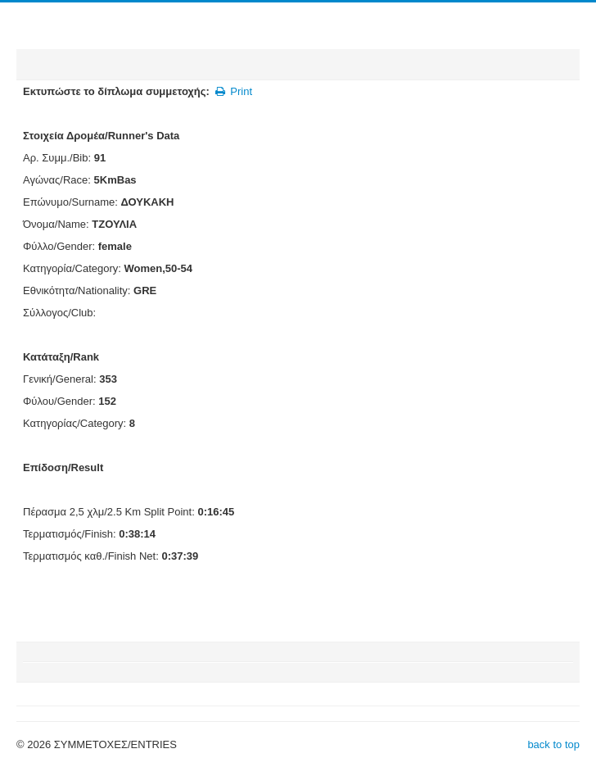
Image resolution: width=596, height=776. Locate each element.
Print (233, 91)
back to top (553, 744)
